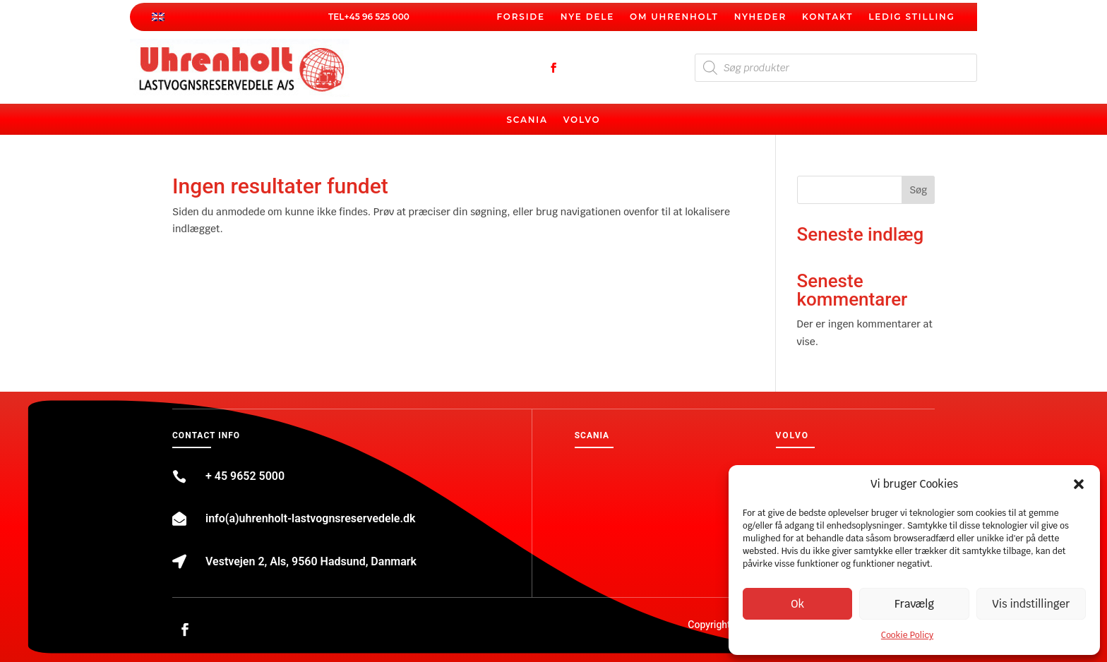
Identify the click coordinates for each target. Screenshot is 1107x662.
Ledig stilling (911, 17)
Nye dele (587, 17)
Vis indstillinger (1031, 603)
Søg (918, 189)
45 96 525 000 (379, 16)
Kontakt (827, 17)
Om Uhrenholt (674, 17)
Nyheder (760, 17)
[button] (1079, 484)
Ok (797, 603)
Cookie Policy (907, 635)
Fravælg (914, 603)
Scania (526, 120)
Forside (520, 17)
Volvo (582, 120)
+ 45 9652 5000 (245, 476)
